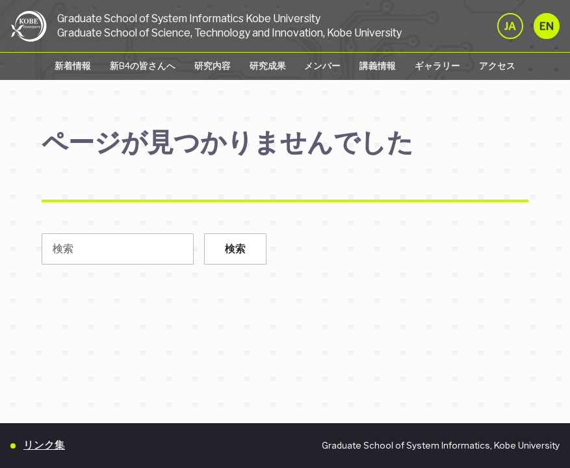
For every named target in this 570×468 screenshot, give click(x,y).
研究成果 (268, 65)
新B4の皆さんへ (142, 65)
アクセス (497, 65)
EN (546, 26)
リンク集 (44, 445)
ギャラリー (437, 65)
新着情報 (73, 65)
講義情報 (377, 65)
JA (510, 26)
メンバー (322, 65)
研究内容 (212, 65)
